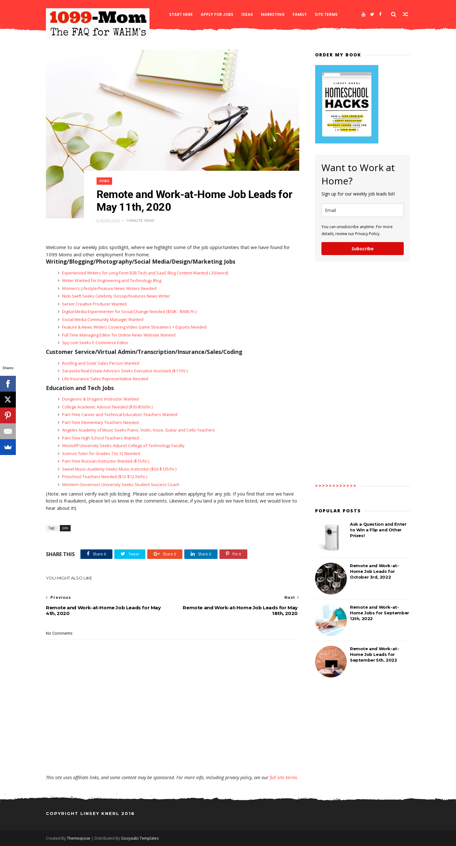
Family (300, 14)
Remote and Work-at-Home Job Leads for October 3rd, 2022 (374, 571)
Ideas (247, 14)
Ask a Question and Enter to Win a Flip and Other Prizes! (378, 530)
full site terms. (284, 777)
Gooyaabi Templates (140, 838)
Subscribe (363, 249)
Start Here (181, 14)
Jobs (104, 181)
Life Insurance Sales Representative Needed (104, 378)
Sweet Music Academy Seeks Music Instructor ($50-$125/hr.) (118, 469)
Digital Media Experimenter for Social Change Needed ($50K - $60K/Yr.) (129, 311)
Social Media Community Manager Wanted (102, 319)
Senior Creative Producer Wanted (94, 304)
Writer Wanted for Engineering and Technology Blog (111, 280)
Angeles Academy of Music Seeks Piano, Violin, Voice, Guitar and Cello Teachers (138, 430)
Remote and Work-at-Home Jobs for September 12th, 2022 (379, 613)
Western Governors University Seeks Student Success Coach (120, 484)
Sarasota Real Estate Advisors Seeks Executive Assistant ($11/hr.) (124, 371)
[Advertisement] (173, 756)
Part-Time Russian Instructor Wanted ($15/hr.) (105, 461)
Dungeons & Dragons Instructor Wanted (100, 399)
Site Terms (326, 14)
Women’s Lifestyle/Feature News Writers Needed (108, 288)
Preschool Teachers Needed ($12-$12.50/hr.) (104, 476)
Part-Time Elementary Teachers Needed (100, 422)
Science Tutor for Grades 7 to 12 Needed (100, 453)
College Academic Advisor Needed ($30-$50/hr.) (107, 407)
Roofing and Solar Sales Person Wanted (100, 363)
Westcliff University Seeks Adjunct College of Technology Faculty (123, 445)
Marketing (273, 14)
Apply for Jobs (217, 14)
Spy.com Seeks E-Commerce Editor (94, 342)
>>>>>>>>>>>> (336, 486)
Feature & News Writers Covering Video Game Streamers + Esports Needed (133, 327)
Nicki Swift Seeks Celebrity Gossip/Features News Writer (115, 296)
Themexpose (78, 838)
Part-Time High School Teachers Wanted (100, 438)
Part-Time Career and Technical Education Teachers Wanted (119, 414)
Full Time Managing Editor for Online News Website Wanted (118, 335)
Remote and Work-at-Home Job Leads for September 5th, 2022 (374, 654)
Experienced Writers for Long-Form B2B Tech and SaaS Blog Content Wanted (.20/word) (144, 273)
